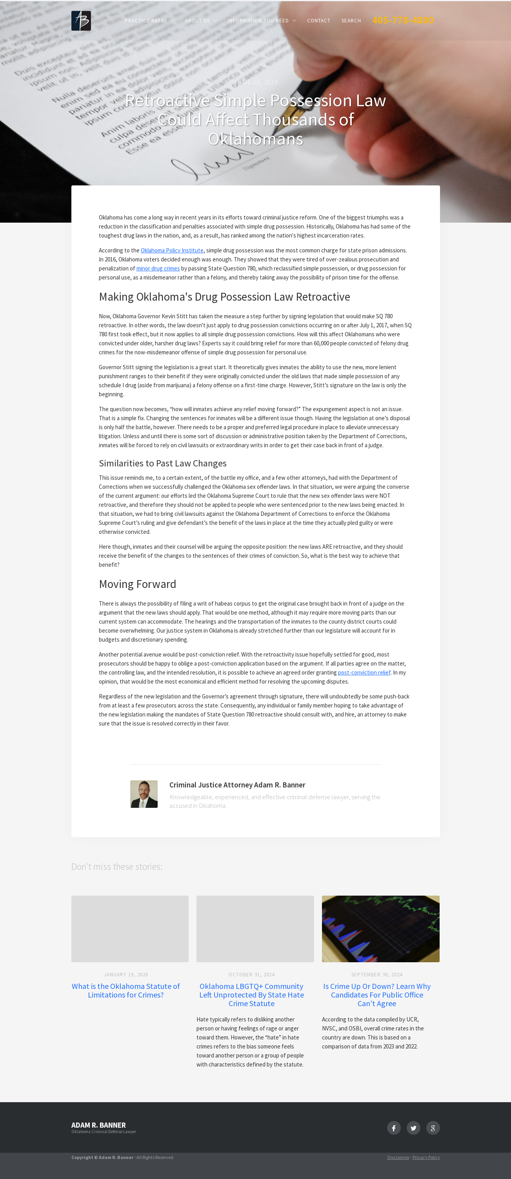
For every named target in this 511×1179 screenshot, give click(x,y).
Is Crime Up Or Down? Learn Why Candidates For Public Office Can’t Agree (377, 995)
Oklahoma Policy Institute (172, 250)
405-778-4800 (403, 19)
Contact (319, 20)
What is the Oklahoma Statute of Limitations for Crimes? (126, 990)
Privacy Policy (426, 1157)
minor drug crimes (158, 268)
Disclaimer (398, 1157)
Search (351, 20)
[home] (81, 20)
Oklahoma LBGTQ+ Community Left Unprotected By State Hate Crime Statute (251, 995)
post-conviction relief (364, 672)
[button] (149, 20)
